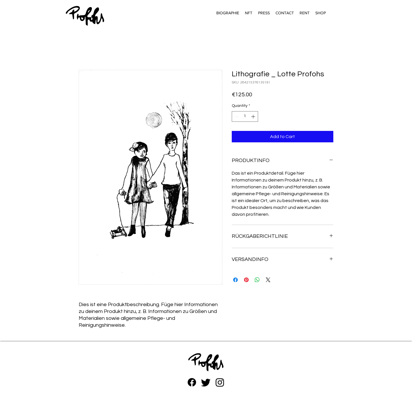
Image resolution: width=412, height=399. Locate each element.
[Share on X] (268, 279)
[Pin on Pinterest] (246, 279)
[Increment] (253, 116)
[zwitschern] (205, 382)
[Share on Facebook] (235, 279)
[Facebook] (191, 382)
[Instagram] (219, 382)
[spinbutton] (245, 116)
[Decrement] (236, 116)
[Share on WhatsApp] (257, 279)
